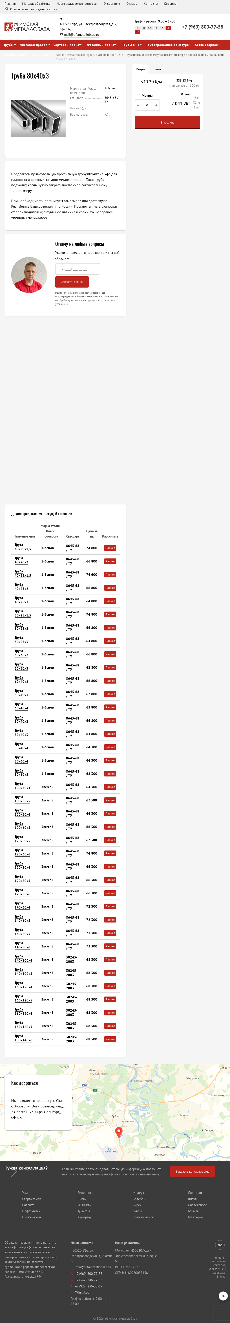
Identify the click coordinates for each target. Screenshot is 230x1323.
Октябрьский (31, 1217)
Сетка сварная (206, 45)
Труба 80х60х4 (21, 759)
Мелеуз (138, 1192)
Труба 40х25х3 (21, 600)
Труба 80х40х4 (21, 746)
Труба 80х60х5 (21, 772)
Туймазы (83, 1211)
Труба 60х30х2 (21, 653)
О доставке (112, 4)
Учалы (137, 1211)
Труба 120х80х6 (22, 892)
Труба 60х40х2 (21, 679)
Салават (28, 1205)
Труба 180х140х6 (23, 1038)
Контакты (151, 4)
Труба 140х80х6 (22, 945)
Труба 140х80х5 (22, 931)
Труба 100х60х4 (22, 812)
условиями (61, 304)
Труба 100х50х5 (22, 799)
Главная (10, 4)
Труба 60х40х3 (21, 692)
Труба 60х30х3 (21, 666)
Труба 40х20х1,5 (23, 546)
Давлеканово (197, 1205)
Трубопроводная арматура (167, 45)
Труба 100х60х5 (22, 825)
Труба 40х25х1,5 (23, 573)
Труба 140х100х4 (23, 958)
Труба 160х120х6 (23, 1011)
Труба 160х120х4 (23, 985)
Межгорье (195, 1217)
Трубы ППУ (131, 45)
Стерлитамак (31, 1199)
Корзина (170, 4)
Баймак (193, 1211)
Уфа (25, 1192)
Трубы (8, 45)
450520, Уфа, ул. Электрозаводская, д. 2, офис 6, (88, 26)
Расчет (110, 548)
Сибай (81, 1199)
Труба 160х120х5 (23, 998)
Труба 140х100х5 (23, 971)
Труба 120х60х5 (22, 839)
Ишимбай (84, 1205)
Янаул (192, 1199)
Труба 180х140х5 (23, 1024)
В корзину (168, 122)
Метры (140, 69)
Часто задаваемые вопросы (77, 4)
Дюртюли (195, 1192)
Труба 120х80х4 (22, 865)
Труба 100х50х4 (22, 785)
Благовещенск (143, 1217)
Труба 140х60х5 (22, 918)
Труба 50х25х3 (21, 639)
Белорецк (84, 1192)
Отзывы (131, 4)
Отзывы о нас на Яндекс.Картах (33, 9)
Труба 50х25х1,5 (23, 613)
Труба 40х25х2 (21, 586)
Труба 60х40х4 (21, 706)
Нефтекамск (31, 1211)
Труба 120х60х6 (22, 852)
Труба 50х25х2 (21, 626)
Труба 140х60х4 (22, 905)
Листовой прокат (33, 45)
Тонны (156, 69)
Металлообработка (36, 4)
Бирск (137, 1205)
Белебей (139, 1199)
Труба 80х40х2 (21, 719)
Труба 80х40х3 (21, 732)
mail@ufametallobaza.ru (81, 34)
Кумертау (84, 1217)
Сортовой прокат (67, 45)
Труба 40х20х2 (21, 560)
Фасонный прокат (101, 45)
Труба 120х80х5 (22, 878)
